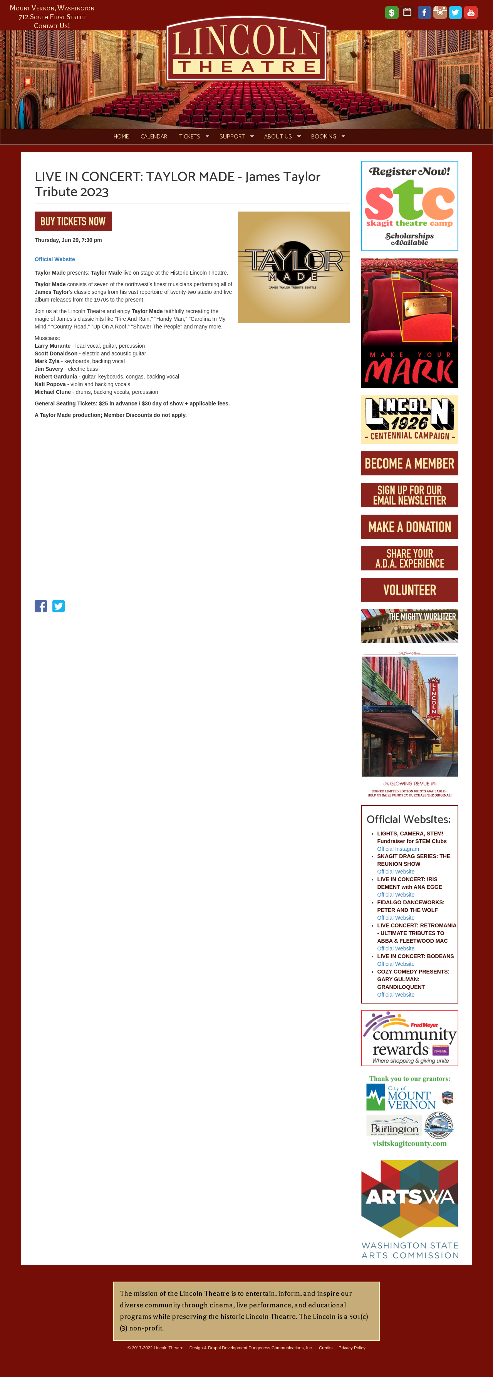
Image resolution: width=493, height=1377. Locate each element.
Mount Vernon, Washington (52, 8)
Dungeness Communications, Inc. (280, 1347)
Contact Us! (52, 26)
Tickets (191, 137)
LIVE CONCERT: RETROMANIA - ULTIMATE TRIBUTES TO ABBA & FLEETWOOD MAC (417, 933)
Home (121, 137)
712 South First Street (52, 17)
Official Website (55, 259)
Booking (325, 137)
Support (234, 137)
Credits (325, 1347)
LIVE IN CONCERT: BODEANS (415, 956)
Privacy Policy (352, 1347)
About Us (279, 137)
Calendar (154, 137)
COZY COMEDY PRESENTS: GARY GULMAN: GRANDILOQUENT (413, 979)
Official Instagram (398, 849)
